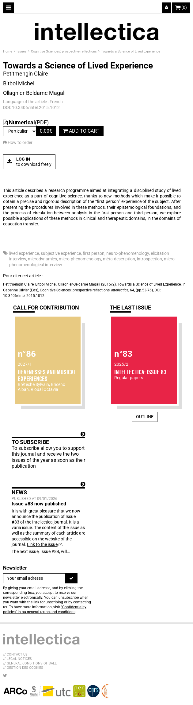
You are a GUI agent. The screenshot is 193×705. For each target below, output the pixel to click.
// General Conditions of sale (30, 663)
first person (93, 253)
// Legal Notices (17, 659)
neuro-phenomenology (127, 253)
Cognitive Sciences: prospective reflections (64, 51)
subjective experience (61, 253)
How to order (17, 142)
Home (8, 51)
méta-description (119, 258)
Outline (144, 416)
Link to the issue (42, 544)
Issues (22, 51)
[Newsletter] (34, 578)
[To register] (71, 578)
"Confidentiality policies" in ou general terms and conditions (44, 609)
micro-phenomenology (80, 258)
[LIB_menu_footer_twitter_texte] (5, 675)
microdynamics (42, 258)
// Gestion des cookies (23, 668)
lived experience (24, 253)
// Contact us (15, 654)
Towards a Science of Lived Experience (130, 51)
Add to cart (81, 131)
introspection (149, 258)
